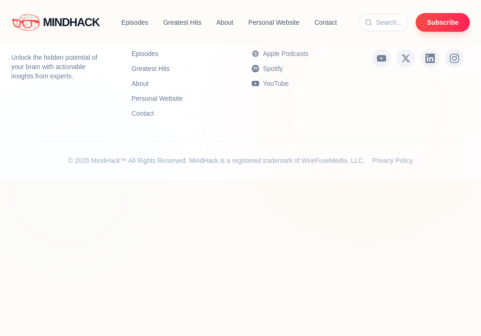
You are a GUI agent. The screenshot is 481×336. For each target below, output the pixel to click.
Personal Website (273, 22)
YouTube (270, 83)
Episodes (135, 22)
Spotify (267, 68)
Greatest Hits (182, 22)
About (224, 22)
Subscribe (443, 22)
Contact (325, 22)
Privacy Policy (392, 160)
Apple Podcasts (280, 53)
